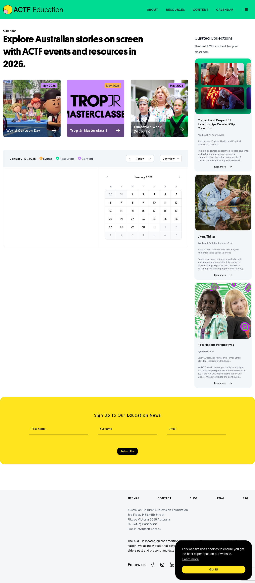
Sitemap (133, 498)
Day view (171, 159)
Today (140, 158)
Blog (193, 498)
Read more (223, 166)
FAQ (246, 498)
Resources (175, 10)
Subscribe (127, 451)
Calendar (224, 10)
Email (172, 429)
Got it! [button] (213, 569)
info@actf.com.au (149, 529)
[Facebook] (152, 564)
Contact (165, 498)
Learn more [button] (190, 559)
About (152, 10)
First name (38, 429)
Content (200, 10)
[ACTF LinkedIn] (172, 564)
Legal (220, 498)
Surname (106, 429)
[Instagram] (162, 564)
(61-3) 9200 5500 (145, 524)
